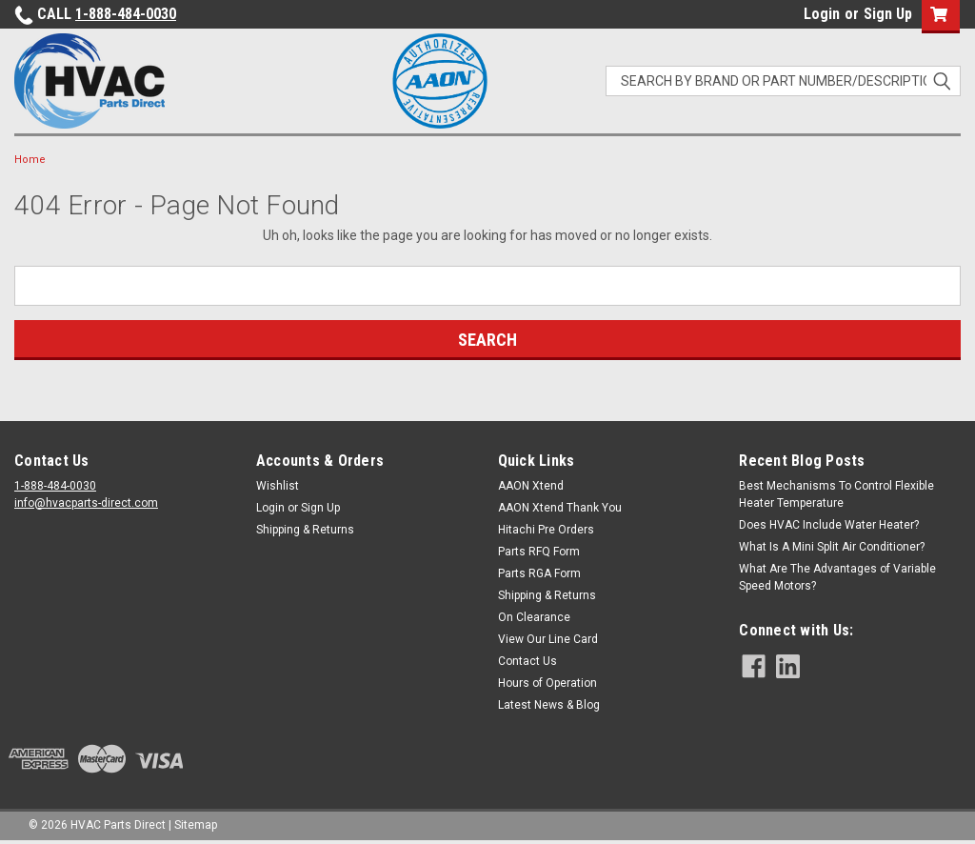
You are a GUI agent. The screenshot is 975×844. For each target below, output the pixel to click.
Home (30, 159)
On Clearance (534, 617)
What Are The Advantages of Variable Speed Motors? (837, 577)
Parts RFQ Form (539, 551)
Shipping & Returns (305, 529)
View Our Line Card (548, 639)
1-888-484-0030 (125, 14)
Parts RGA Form (539, 573)
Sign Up (888, 14)
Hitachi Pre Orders (546, 529)
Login (822, 14)
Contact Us (527, 661)
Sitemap (195, 825)
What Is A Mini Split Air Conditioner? (832, 546)
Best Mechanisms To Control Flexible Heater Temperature (836, 494)
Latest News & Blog (549, 705)
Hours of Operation (547, 683)
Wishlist (277, 485)
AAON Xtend (531, 485)
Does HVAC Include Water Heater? (829, 525)
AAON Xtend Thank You (560, 507)
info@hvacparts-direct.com (86, 503)
